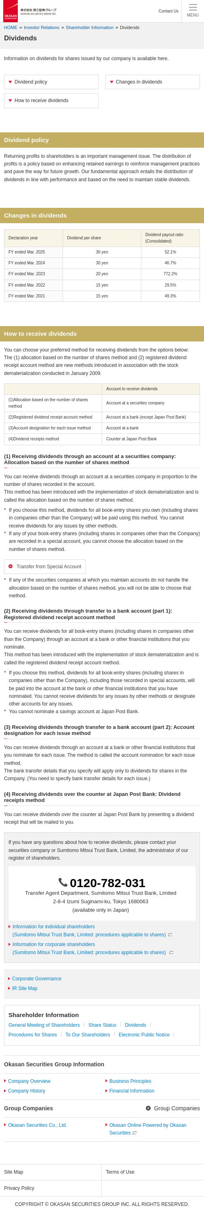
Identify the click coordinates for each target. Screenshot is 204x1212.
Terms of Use (120, 1172)
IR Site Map (25, 988)
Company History (26, 1091)
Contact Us (169, 11)
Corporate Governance (36, 979)
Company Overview (29, 1081)
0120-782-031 (107, 883)
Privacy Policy (19, 1188)
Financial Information (131, 1091)
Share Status (102, 1025)
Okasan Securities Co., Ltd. (37, 1125)
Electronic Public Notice (144, 1035)
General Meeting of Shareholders (44, 1025)
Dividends (129, 27)
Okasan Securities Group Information (54, 1064)
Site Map (13, 1172)
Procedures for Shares (32, 1035)
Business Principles (130, 1081)
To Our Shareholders (87, 1035)
